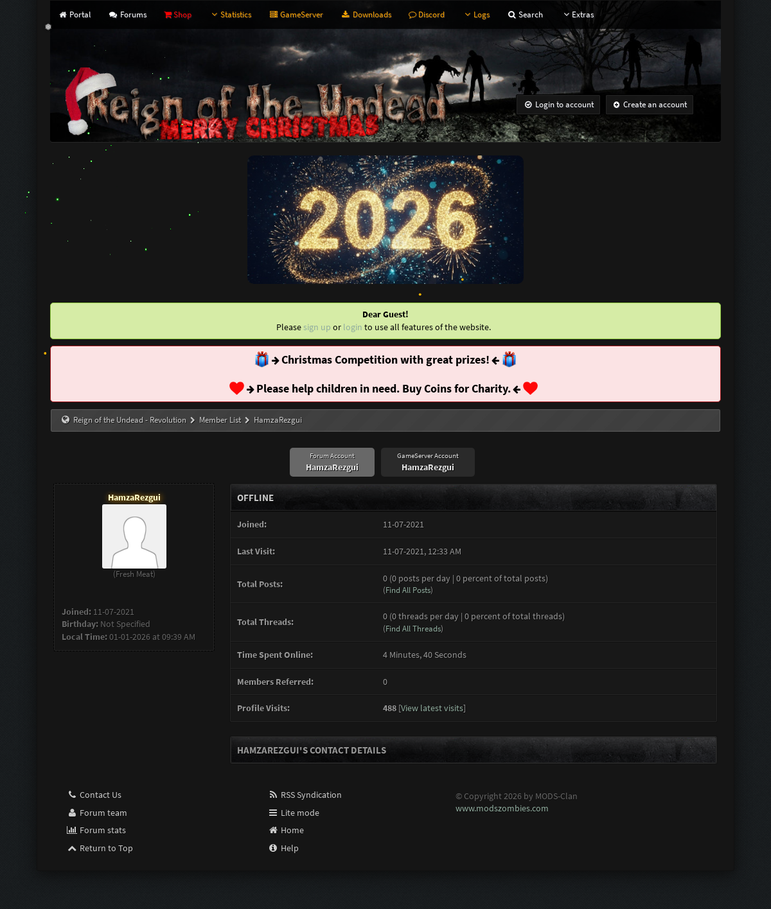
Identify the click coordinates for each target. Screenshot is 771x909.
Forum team (96, 812)
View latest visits (432, 708)
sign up (317, 327)
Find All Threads (413, 628)
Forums (127, 14)
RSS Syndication (304, 794)
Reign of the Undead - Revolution (129, 419)
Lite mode (293, 812)
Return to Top (99, 848)
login (352, 327)
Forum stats (96, 830)
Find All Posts (408, 590)
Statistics (230, 14)
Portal (74, 14)
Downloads (366, 14)
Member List (220, 419)
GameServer (296, 14)
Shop (177, 14)
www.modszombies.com (502, 808)
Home (285, 830)
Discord (427, 14)
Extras (577, 14)
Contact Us (93, 794)
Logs (476, 14)
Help (283, 848)
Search (525, 14)
